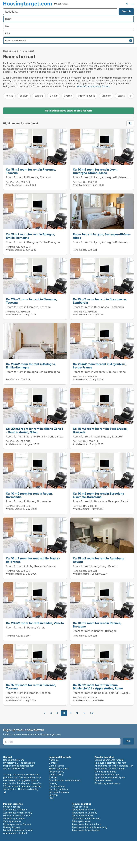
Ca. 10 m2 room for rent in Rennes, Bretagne (97, 624)
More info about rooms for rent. (93, 86)
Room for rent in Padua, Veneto (26, 627)
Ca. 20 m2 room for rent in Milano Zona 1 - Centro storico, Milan (34, 430)
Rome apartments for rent (17, 824)
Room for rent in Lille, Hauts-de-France (30, 566)
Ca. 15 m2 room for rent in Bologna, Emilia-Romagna (30, 235)
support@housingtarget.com (18, 765)
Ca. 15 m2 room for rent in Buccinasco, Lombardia (100, 300)
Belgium (24, 95)
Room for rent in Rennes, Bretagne (95, 630)
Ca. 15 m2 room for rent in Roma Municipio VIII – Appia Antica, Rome (98, 686)
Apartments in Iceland (15, 833)
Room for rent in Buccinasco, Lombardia (98, 307)
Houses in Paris (80, 806)
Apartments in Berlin (83, 815)
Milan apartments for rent (17, 815)
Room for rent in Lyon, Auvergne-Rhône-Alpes (102, 177)
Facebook (5, 793)
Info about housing (59, 792)
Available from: (14, 185)
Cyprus (68, 95)
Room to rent (28, 51)
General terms (56, 765)
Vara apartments (12, 821)
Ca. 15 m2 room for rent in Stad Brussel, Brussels (100, 430)
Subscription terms (59, 768)
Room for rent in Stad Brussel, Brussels (98, 436)
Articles (53, 777)
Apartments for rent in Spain (110, 768)
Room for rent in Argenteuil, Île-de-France (99, 371)
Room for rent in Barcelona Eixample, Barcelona (103, 501)
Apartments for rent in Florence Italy (114, 765)
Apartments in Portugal (107, 774)
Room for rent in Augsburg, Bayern (95, 566)
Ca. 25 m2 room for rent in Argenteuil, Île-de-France (99, 365)
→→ (91, 713)
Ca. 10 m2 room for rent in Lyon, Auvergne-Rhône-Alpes (95, 171)
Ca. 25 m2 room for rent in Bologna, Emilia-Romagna (31, 365)
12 (77, 713)
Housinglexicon (57, 786)
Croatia (53, 95)
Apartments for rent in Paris (87, 824)
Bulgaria (39, 95)
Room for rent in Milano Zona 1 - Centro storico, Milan (40, 436)
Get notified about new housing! (126, 3)
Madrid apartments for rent (18, 830)
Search (126, 11)
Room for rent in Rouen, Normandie (28, 501)
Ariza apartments (81, 821)
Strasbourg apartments (107, 783)
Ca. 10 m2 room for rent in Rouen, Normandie (29, 495)
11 (70, 713)
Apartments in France (83, 809)
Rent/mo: (11, 182)
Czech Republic (86, 95)
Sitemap (53, 795)
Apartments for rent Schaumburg (90, 827)
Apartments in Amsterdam (86, 830)
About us (54, 759)
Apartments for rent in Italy (17, 812)
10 (64, 713)
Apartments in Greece (15, 809)
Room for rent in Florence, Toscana (28, 177)
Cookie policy (56, 774)
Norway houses (11, 827)
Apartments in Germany (84, 812)
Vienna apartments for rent (109, 759)
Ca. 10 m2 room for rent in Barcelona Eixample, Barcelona (98, 495)
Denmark (106, 95)
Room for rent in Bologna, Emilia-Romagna (33, 242)
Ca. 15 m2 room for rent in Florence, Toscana (31, 171)
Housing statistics (58, 789)
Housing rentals (10, 51)
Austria (9, 95)
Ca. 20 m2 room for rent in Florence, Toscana (31, 300)
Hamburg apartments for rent (110, 762)
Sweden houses (11, 806)
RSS (51, 797)
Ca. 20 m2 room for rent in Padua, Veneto (35, 623)
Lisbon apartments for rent (86, 818)
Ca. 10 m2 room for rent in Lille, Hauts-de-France (33, 560)
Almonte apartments (14, 818)
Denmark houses (103, 780)
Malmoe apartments (105, 771)
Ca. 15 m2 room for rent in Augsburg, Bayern (98, 560)
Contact (53, 762)
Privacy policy (56, 771)
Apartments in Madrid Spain (110, 777)
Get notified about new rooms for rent (68, 110)
